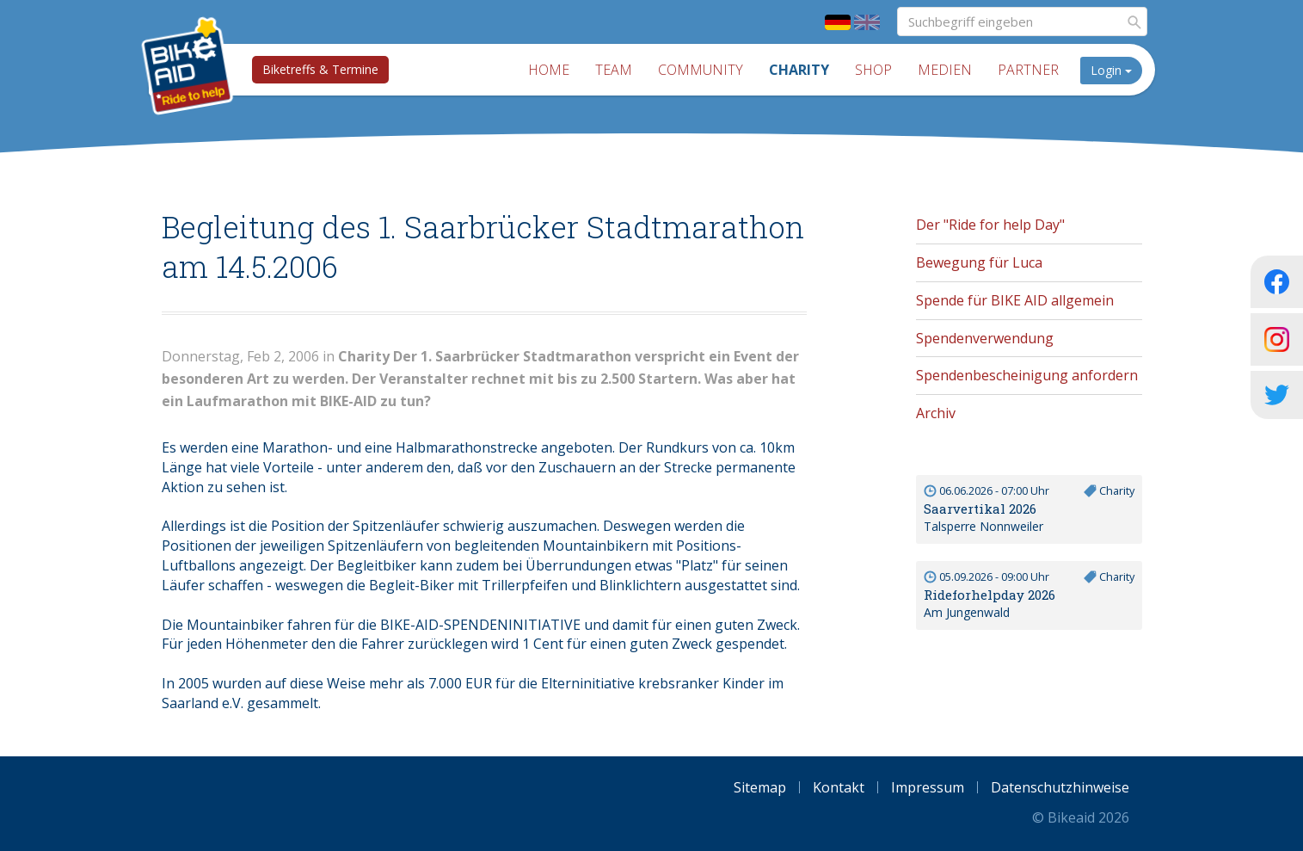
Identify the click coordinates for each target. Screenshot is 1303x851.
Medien (945, 69)
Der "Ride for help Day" (990, 224)
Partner (1028, 69)
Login (1111, 70)
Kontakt (838, 787)
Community (700, 69)
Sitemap (760, 787)
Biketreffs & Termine (320, 69)
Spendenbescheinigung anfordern (1027, 375)
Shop (873, 69)
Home (548, 69)
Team (613, 69)
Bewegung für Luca (979, 262)
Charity (799, 69)
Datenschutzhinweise (1060, 787)
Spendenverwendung (985, 338)
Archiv (936, 413)
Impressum (927, 787)
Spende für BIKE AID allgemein (1015, 300)
